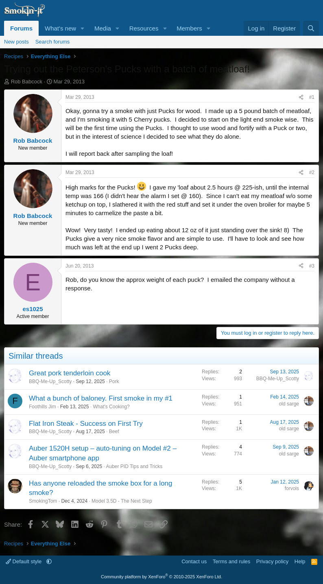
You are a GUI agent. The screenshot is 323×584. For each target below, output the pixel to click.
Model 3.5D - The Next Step (122, 501)
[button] (82, 28)
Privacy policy (272, 561)
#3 (311, 266)
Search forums (52, 42)
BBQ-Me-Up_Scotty (50, 381)
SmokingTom (43, 501)
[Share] (301, 97)
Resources (144, 28)
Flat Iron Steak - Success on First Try (86, 423)
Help (300, 561)
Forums (21, 28)
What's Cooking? (111, 407)
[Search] (311, 28)
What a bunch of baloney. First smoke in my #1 (100, 398)
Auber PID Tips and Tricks (134, 466)
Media (102, 28)
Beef (114, 431)
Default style (24, 561)
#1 (311, 97)
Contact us (194, 561)
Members (189, 28)
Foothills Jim (42, 407)
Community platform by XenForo (161, 576)
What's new (60, 28)
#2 (311, 172)
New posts (16, 42)
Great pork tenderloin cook (69, 373)
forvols (292, 488)
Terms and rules (231, 561)
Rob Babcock (26, 81)
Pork (114, 381)
